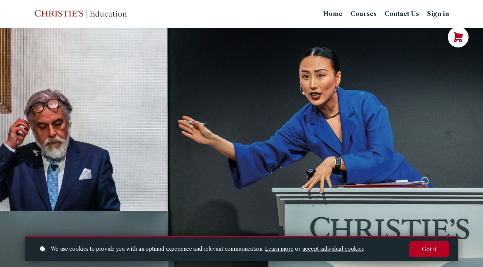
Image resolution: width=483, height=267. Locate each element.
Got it (429, 249)
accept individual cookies (333, 248)
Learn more (279, 248)
